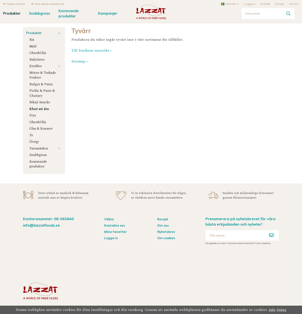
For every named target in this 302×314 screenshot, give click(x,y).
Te (31, 135)
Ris (31, 39)
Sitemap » (79, 61)
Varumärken (45, 148)
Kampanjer (107, 13)
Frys (32, 115)
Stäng (281, 310)
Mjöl (32, 46)
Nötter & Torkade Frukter (42, 75)
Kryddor (45, 66)
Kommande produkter (69, 13)
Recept (279, 3)
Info (272, 310)
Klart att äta (39, 108)
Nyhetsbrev (166, 232)
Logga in (249, 3)
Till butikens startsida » (91, 50)
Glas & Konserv (41, 128)
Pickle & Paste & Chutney (42, 93)
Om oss (294, 3)
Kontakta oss (114, 225)
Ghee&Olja (37, 52)
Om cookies (166, 238)
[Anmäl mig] (271, 235)
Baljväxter (37, 59)
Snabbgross (39, 13)
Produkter (12, 13)
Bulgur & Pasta (41, 84)
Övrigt (34, 141)
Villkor (109, 219)
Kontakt (265, 3)
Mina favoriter (115, 232)
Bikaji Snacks (39, 102)
